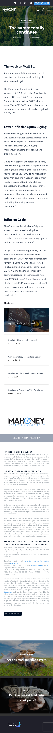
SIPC (17, 563)
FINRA (12, 563)
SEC (47, 565)
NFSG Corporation (37, 565)
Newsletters (26, 21)
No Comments (34, 37)
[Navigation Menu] (48, 9)
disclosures (8, 592)
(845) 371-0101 (42, 3)
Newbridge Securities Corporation (36, 561)
